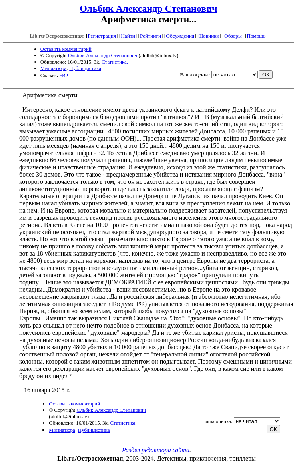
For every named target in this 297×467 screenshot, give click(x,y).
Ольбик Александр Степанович (148, 8)
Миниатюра (53, 68)
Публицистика (85, 68)
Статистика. (115, 62)
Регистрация (102, 36)
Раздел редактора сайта (155, 450)
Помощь (256, 36)
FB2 (63, 75)
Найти (128, 36)
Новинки (209, 36)
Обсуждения (180, 36)
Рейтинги (150, 36)
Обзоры (233, 36)
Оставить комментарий (66, 49)
